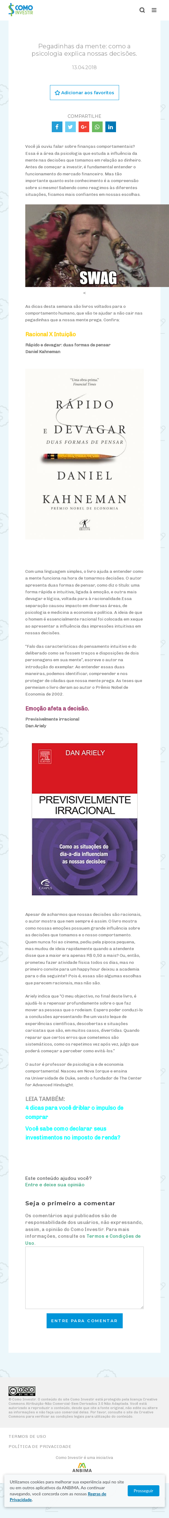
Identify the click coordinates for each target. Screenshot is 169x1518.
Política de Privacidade (40, 1446)
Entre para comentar (84, 1320)
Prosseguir (143, 1490)
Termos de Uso (27, 1436)
